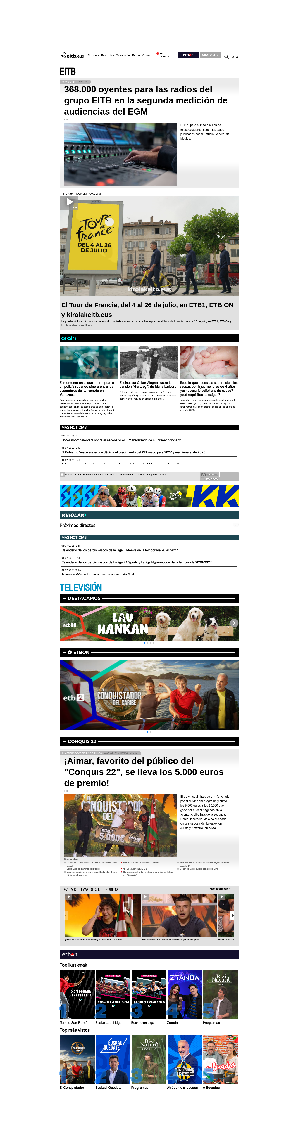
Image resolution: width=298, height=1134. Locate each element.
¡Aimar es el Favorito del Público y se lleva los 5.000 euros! (93, 940)
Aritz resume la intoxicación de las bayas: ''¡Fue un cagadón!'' (171, 940)
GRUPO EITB (210, 54)
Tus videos (209, 478)
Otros (146, 55)
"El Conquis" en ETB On (135, 869)
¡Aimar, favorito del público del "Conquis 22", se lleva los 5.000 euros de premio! (144, 772)
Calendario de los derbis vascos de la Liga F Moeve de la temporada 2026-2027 (119, 550)
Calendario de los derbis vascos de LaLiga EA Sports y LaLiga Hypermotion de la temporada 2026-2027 (136, 562)
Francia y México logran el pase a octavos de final (97, 574)
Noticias (93, 55)
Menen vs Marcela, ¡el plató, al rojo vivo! (199, 869)
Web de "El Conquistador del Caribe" (141, 863)
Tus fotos (209, 474)
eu (232, 57)
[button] (144, 643)
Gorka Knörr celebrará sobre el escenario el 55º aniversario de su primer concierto (121, 440)
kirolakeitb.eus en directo (77, 325)
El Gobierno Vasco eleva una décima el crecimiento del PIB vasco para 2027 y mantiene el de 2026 (133, 452)
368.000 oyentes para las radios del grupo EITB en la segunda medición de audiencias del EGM (146, 100)
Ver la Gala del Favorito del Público (84, 869)
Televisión (123, 55)
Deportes (107, 55)
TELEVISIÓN (81, 588)
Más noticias (74, 427)
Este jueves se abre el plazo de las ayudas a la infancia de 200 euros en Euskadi (120, 464)
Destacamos (84, 598)
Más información (220, 888)
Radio (136, 55)
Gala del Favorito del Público (92, 889)
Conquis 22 (82, 741)
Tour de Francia (173, 321)
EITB (67, 72)
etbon (81, 652)
